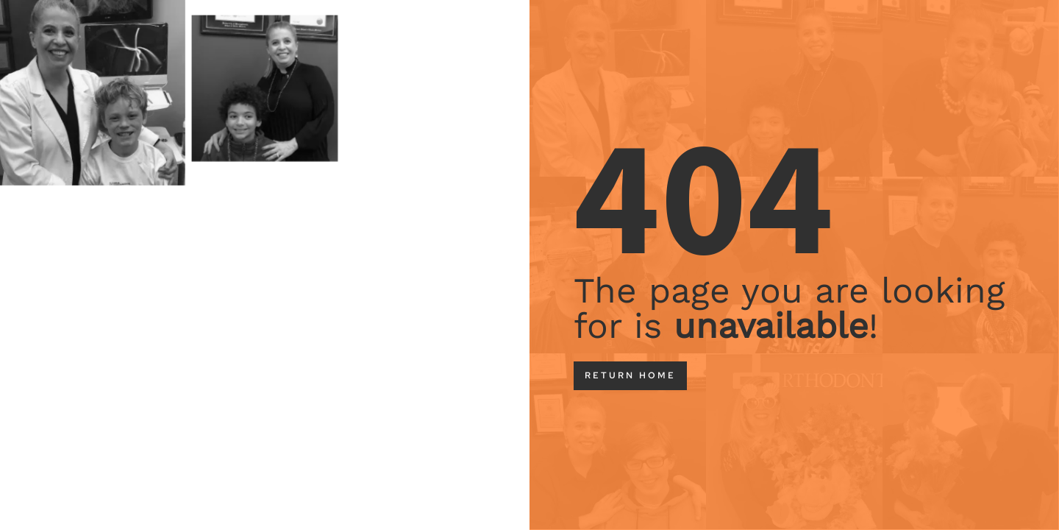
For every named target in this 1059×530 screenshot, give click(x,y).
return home (630, 375)
